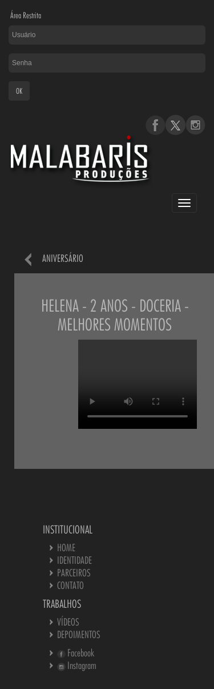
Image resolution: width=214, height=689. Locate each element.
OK (19, 90)
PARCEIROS (74, 573)
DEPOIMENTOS (78, 634)
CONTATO (70, 585)
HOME (66, 547)
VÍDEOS (68, 622)
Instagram (76, 665)
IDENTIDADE (74, 560)
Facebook (75, 653)
